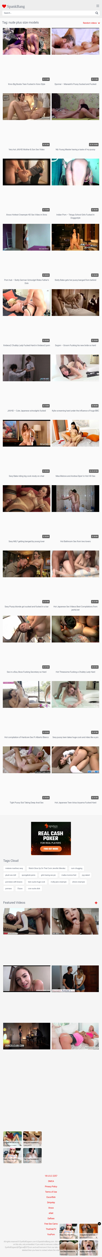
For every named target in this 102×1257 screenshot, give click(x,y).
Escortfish (50, 1197)
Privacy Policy (51, 1186)
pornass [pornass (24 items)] (8, 888)
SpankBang (13, 6)
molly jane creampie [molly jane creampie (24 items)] (59, 882)
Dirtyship (51, 1202)
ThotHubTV (51, 1229)
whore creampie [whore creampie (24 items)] (78, 882)
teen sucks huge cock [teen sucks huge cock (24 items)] (36, 882)
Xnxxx (51, 1208)
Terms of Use (51, 1192)
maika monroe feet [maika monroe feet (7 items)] (68, 875)
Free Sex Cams (51, 1224)
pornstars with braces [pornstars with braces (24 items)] (13, 882)
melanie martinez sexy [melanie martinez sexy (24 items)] (14, 868)
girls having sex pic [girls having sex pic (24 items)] (48, 875)
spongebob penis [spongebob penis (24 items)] (28, 875)
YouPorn (51, 1234)
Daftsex (51, 1218)
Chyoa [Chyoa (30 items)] (19, 888)
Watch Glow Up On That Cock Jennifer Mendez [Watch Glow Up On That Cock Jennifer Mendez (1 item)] (47, 868)
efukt (51, 1213)
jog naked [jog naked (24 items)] (86, 875)
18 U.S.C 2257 (51, 1176)
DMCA (51, 1181)
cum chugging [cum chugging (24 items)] (76, 868)
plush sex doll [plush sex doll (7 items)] (10, 875)
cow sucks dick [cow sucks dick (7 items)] (34, 888)
